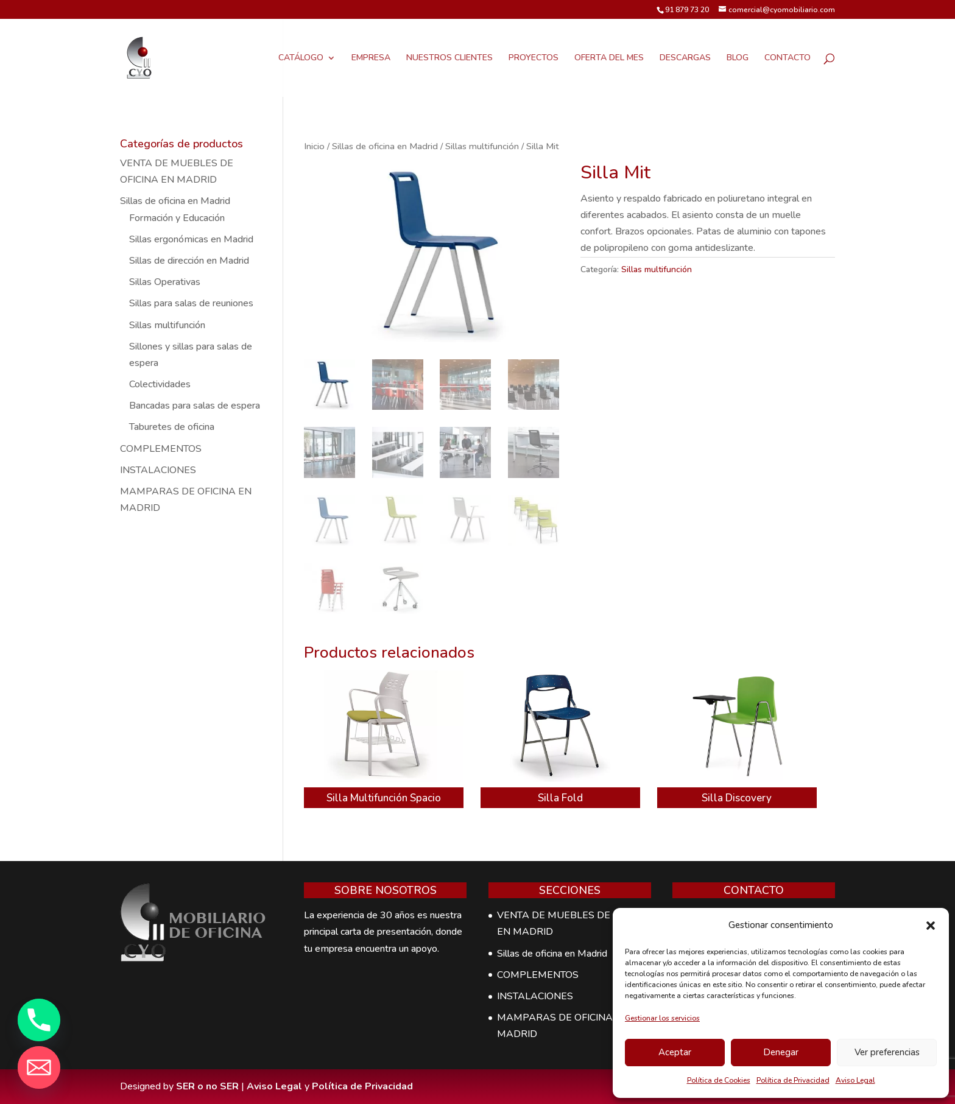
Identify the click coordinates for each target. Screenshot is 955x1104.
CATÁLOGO (300, 58)
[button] (931, 925)
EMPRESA (370, 58)
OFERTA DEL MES (609, 58)
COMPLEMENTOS (161, 448)
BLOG (738, 58)
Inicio (314, 146)
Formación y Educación (177, 218)
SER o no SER (207, 1086)
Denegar (780, 1052)
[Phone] (39, 1020)
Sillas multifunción (482, 146)
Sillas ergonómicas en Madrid (191, 239)
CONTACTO (787, 58)
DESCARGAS (685, 58)
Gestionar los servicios (662, 1018)
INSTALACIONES (158, 470)
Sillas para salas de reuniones (191, 303)
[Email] (39, 1067)
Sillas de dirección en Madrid (189, 260)
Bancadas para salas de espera (194, 405)
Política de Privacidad (793, 1080)
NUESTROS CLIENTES (449, 58)
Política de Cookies (718, 1080)
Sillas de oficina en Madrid (385, 146)
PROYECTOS (534, 58)
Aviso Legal (855, 1080)
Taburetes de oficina (171, 427)
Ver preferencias (887, 1052)
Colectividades (160, 384)
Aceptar (674, 1052)
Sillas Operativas (164, 282)
